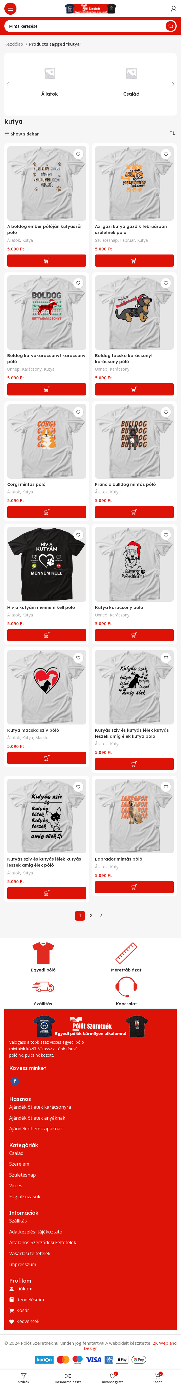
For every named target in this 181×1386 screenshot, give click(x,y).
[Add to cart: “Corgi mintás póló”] (46, 512)
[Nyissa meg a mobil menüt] (10, 8)
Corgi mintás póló (26, 484)
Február (127, 240)
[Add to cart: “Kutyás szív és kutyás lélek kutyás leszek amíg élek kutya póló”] (134, 764)
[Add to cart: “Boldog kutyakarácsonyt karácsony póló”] (46, 389)
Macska (42, 737)
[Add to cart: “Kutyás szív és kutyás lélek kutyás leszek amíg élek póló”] (46, 893)
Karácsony (32, 369)
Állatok (13, 240)
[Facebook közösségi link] (14, 1081)
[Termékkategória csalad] (131, 79)
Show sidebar (25, 133)
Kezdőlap (14, 44)
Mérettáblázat (126, 970)
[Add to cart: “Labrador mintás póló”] (134, 887)
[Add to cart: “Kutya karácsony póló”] (134, 635)
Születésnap (106, 240)
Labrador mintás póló (118, 859)
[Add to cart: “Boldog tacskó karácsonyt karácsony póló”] (134, 389)
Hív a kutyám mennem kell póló (41, 607)
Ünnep (13, 369)
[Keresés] (90, 26)
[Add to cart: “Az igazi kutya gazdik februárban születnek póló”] (134, 260)
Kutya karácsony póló (119, 607)
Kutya (27, 240)
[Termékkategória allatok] (49, 79)
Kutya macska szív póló (33, 730)
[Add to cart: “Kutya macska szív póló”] (46, 758)
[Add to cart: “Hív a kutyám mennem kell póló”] (46, 635)
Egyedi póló (43, 970)
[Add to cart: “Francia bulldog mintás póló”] (134, 512)
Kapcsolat (126, 1003)
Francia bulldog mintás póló (125, 484)
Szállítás (43, 1003)
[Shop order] (172, 133)
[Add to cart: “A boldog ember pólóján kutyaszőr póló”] (46, 260)
